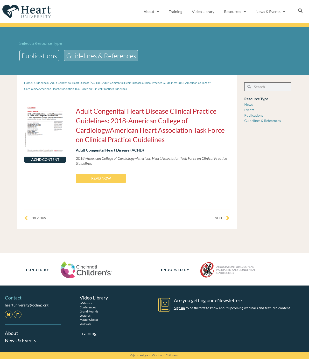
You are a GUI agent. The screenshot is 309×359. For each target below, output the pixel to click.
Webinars (86, 303)
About (11, 333)
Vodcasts (85, 324)
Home (28, 83)
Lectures (85, 315)
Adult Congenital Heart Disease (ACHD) (75, 83)
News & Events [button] (270, 11)
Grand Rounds (89, 311)
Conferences (88, 307)
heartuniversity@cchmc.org (27, 305)
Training (175, 11)
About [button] (151, 11)
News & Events (20, 340)
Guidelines (41, 83)
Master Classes (89, 319)
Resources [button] (235, 11)
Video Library (203, 11)
